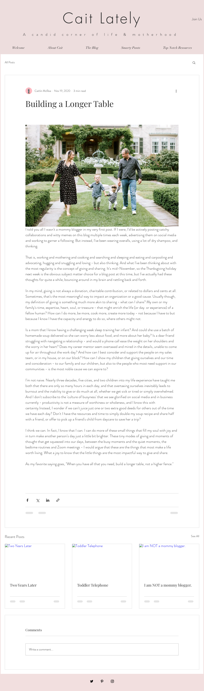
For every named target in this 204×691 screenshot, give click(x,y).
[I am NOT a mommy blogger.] (169, 560)
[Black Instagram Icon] (112, 681)
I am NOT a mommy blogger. (168, 585)
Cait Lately (102, 18)
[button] (194, 62)
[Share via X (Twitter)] (38, 500)
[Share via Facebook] (27, 500)
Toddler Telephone (92, 585)
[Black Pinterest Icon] (102, 681)
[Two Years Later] (35, 560)
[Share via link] (58, 500)
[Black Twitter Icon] (92, 681)
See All (195, 536)
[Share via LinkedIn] (48, 500)
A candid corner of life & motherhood (101, 34)
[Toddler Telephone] (102, 560)
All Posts (10, 62)
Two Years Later (23, 585)
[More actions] (176, 90)
